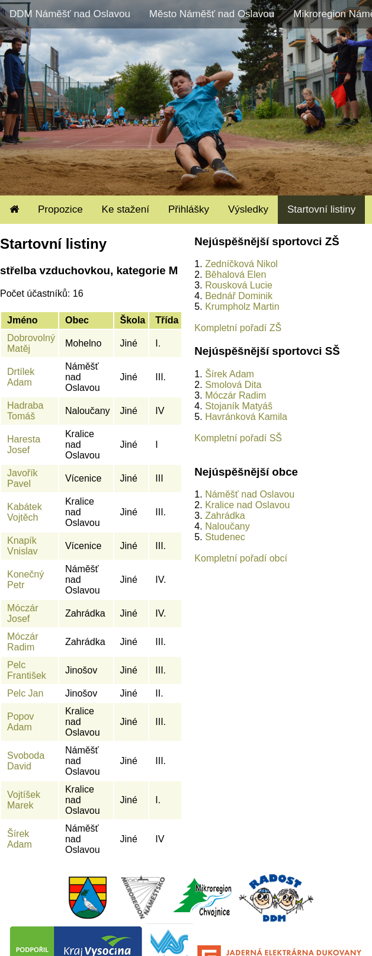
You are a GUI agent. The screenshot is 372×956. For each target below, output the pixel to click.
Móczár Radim (22, 641)
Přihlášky (188, 209)
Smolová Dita (233, 385)
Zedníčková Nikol (241, 264)
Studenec (225, 537)
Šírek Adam (19, 839)
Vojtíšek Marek (23, 800)
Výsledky (248, 209)
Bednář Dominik (238, 296)
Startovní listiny (321, 209)
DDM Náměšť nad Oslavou (69, 14)
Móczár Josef (22, 613)
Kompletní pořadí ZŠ (237, 328)
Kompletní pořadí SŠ (238, 438)
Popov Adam (20, 721)
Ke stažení (125, 209)
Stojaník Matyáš (238, 406)
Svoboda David (25, 760)
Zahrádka (225, 516)
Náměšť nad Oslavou (249, 494)
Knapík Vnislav (22, 545)
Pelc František (26, 670)
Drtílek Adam (20, 377)
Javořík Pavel (22, 478)
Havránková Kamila (246, 417)
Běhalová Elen (235, 275)
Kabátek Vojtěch (24, 512)
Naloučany (227, 526)
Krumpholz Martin (242, 306)
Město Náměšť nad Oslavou (211, 14)
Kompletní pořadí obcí (240, 558)
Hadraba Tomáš (25, 410)
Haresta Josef (23, 444)
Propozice (60, 209)
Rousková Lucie (238, 285)
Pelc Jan (25, 693)
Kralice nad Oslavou (247, 505)
